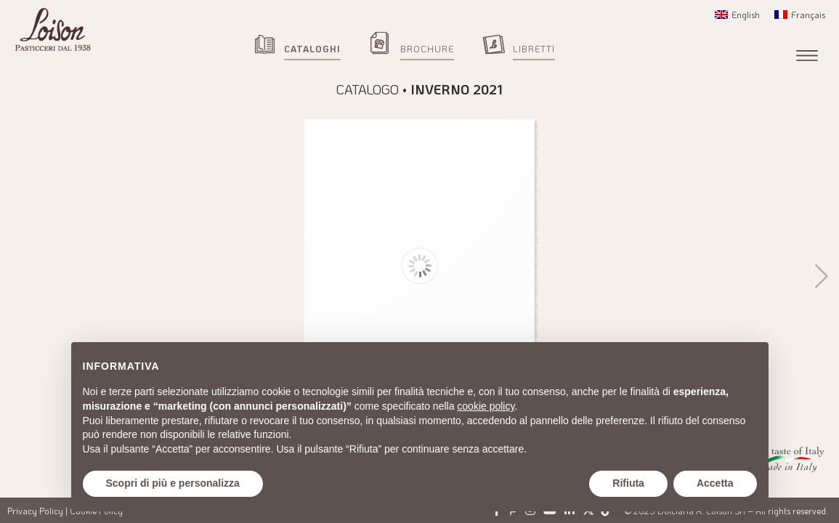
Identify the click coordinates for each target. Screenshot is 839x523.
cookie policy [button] (485, 406)
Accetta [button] (715, 483)
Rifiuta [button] (628, 483)
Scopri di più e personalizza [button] (173, 483)
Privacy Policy (35, 510)
